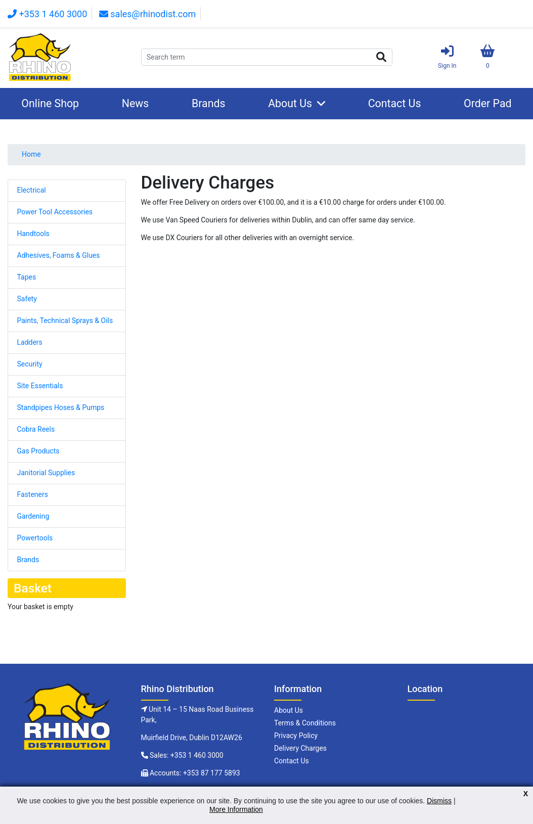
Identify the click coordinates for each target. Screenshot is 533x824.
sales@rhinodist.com (147, 14)
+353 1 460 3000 (47, 14)
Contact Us (394, 103)
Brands (209, 103)
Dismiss (439, 801)
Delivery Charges (300, 748)
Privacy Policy (296, 735)
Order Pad (488, 103)
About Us (290, 103)
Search (381, 57)
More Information (236, 809)
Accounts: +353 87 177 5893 (195, 773)
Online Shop (50, 103)
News (135, 103)
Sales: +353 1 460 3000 (187, 755)
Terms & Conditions (305, 723)
